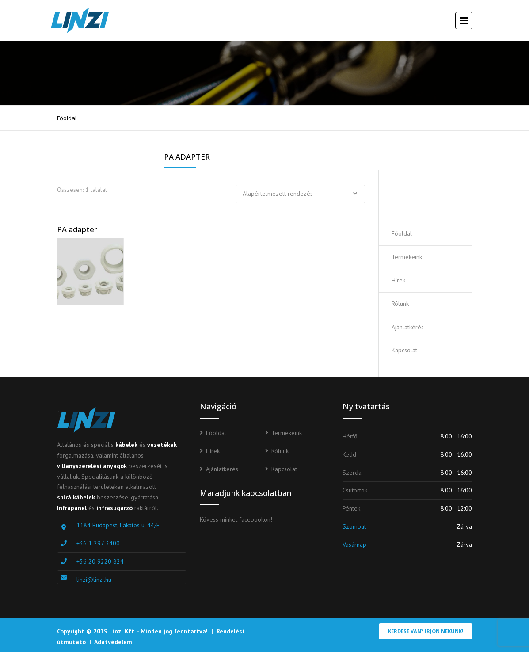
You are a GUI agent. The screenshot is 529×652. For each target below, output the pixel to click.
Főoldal (66, 118)
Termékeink (407, 257)
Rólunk (400, 304)
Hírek (398, 280)
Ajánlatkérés (408, 327)
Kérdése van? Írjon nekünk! (425, 631)
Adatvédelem (113, 642)
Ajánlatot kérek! (433, 196)
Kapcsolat (404, 350)
